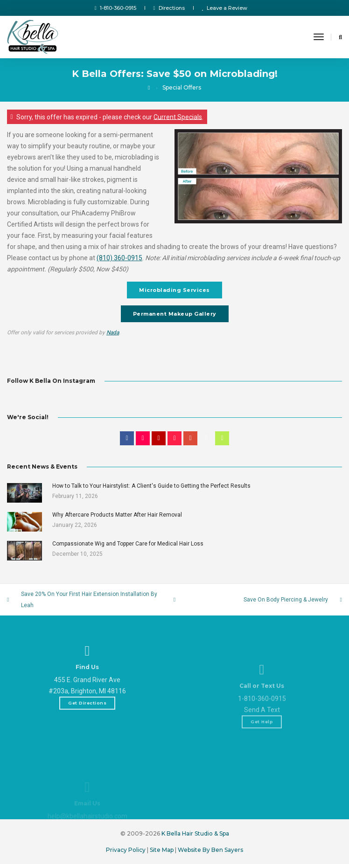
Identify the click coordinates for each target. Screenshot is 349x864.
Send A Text (262, 738)
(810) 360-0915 (119, 258)
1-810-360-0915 (116, 8)
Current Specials (178, 116)
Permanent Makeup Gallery (174, 314)
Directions (169, 8)
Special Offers (181, 87)
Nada (112, 332)
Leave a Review (224, 8)
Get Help (262, 750)
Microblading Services (174, 290)
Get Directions (87, 719)
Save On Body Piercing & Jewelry (286, 599)
